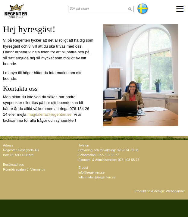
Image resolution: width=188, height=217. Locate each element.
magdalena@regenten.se (49, 114)
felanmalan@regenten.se (96, 177)
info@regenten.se (91, 172)
